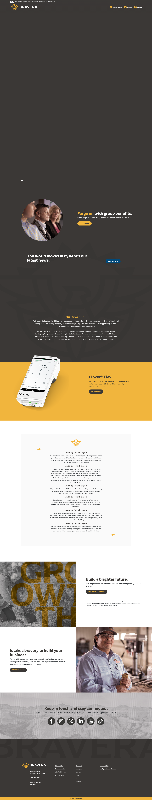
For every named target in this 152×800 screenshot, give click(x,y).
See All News (113, 261)
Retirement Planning (96, 592)
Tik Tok (78, 775)
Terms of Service (60, 769)
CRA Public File (59, 775)
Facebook (79, 766)
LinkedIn (78, 772)
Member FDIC (104, 766)
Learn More (84, 223)
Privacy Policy (59, 766)
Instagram (79, 769)
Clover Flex (96, 391)
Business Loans (18, 670)
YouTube (78, 781)
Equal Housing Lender (108, 769)
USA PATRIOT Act (60, 772)
